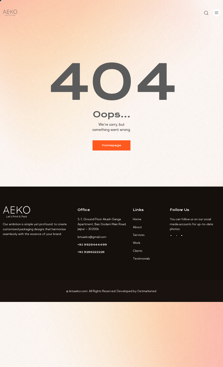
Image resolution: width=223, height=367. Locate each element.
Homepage (111, 145)
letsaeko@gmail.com (92, 237)
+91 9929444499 (92, 244)
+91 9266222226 (91, 252)
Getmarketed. (147, 291)
